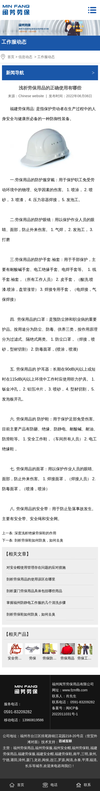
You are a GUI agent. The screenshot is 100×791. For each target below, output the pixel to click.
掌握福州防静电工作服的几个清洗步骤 (36, 603)
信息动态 (25, 57)
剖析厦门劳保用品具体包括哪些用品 (34, 591)
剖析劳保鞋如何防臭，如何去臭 (38, 540)
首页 (10, 57)
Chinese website (31, 96)
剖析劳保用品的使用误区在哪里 (30, 579)
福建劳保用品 (22, 109)
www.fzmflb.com (75, 690)
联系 (83, 785)
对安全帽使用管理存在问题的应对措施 (36, 567)
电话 (50, 785)
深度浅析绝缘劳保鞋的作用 (34, 533)
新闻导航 (15, 72)
